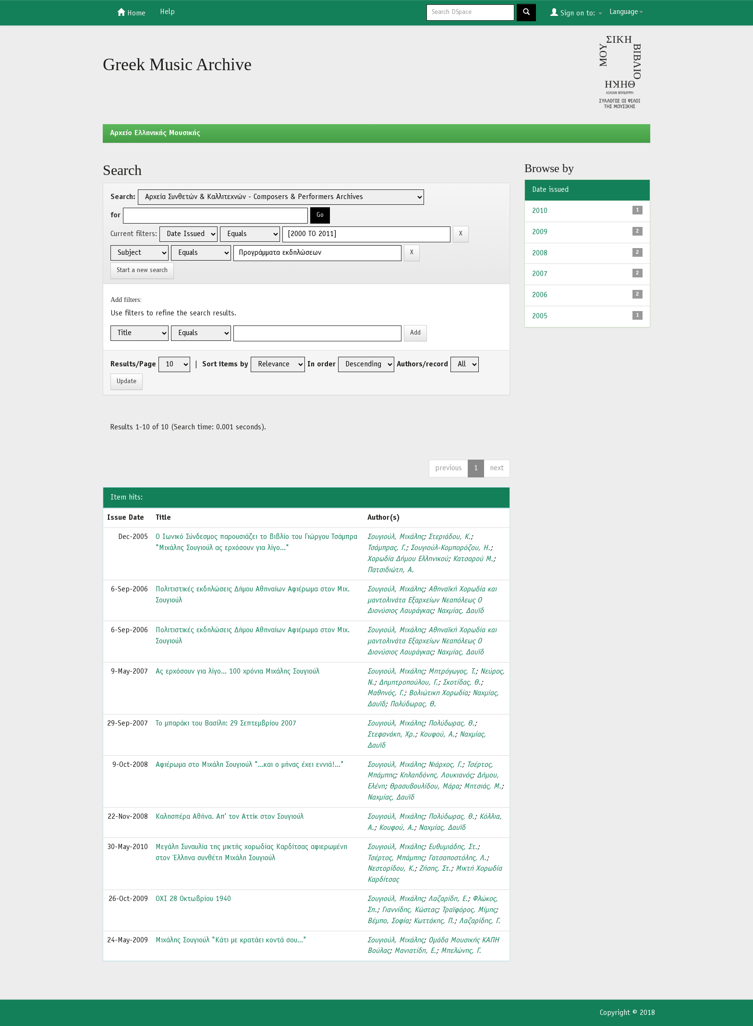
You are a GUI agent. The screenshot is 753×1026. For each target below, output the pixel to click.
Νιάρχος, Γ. (445, 765)
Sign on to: (576, 12)
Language (626, 12)
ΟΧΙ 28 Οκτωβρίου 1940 (193, 899)
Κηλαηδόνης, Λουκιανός (436, 775)
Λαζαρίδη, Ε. (448, 899)
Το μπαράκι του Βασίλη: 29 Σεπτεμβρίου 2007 (226, 723)
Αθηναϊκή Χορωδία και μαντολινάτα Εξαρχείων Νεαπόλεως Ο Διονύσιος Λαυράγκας (432, 600)
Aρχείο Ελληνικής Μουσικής (155, 133)
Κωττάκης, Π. (433, 921)
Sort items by (225, 364)
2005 (539, 316)
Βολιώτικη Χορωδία (438, 693)
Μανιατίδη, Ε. (415, 951)
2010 (539, 211)
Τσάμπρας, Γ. (386, 548)
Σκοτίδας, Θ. (462, 683)
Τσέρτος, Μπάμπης (395, 858)
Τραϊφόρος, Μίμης (469, 910)
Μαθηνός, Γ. (385, 693)
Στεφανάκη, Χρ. (391, 734)
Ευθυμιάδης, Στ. (452, 847)
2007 (539, 274)
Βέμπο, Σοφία (388, 921)
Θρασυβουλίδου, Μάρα (424, 786)
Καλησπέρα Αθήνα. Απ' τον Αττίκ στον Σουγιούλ (230, 817)
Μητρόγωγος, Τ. (451, 672)
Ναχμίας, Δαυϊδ (460, 611)
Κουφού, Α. (437, 734)
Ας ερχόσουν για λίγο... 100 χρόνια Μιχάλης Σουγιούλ (237, 672)
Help (167, 12)
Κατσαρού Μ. (473, 559)
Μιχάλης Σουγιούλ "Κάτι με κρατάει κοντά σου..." (231, 940)
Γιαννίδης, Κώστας (409, 910)
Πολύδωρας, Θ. (413, 704)
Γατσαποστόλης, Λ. (457, 858)
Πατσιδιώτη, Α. (390, 570)
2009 (539, 232)
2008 (539, 253)
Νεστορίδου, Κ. (390, 869)
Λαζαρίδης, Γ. (479, 921)
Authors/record (422, 364)
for (115, 215)
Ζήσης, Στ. (435, 869)
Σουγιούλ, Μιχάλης (395, 537)
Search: (122, 197)
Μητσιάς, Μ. (482, 786)
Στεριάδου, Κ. (449, 537)
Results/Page (133, 364)
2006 (539, 295)
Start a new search (142, 270)
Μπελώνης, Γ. (461, 951)
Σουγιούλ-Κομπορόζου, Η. (450, 548)
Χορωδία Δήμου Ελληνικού (407, 559)
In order (321, 364)
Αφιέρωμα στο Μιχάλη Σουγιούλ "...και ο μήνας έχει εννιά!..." (250, 765)
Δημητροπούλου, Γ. (408, 683)
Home (131, 12)
